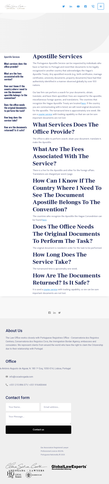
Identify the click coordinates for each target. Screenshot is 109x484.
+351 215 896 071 (18, 384)
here (83, 103)
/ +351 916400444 (37, 384)
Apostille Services (12, 57)
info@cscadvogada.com (21, 376)
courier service (45, 114)
